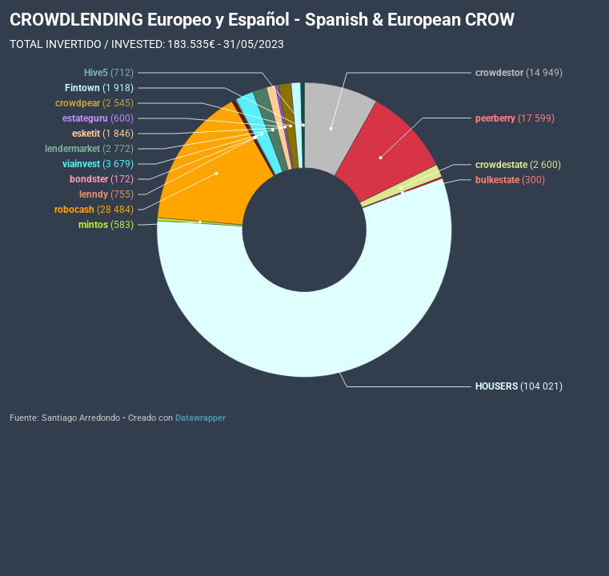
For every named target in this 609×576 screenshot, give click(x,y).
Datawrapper (200, 418)
